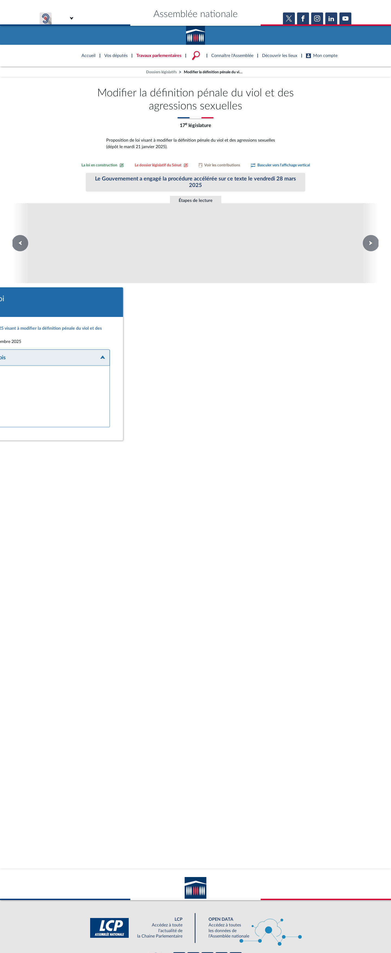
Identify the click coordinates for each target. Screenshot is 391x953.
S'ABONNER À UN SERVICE (217, 923)
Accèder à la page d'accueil (195, 33)
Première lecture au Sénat (47, 230)
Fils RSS (244, 935)
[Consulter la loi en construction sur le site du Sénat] (102, 165)
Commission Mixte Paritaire (121, 230)
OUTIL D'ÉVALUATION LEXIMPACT (275, 923)
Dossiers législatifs (161, 72)
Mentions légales (121, 935)
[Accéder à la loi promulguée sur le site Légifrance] (191, 310)
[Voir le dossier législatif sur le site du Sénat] (161, 165)
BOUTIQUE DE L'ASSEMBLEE (107, 923)
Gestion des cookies (267, 935)
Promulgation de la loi (195, 227)
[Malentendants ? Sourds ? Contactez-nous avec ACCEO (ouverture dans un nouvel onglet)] (155, 907)
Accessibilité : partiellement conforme (166, 935)
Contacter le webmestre (216, 935)
